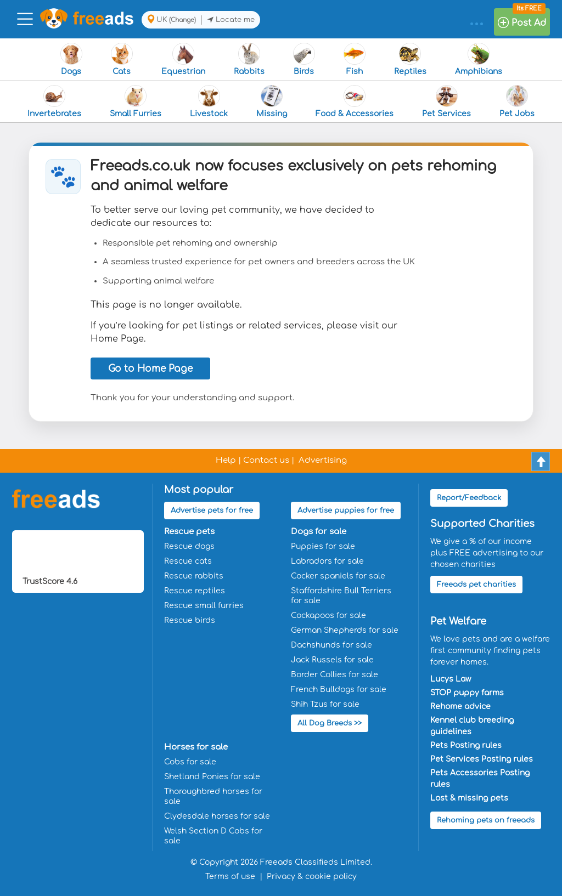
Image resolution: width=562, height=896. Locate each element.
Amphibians (478, 59)
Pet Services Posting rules (481, 759)
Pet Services (446, 101)
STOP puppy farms (467, 693)
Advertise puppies (345, 510)
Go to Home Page (150, 369)
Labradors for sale (327, 561)
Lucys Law (450, 679)
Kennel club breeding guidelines (472, 726)
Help (226, 460)
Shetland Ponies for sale (212, 777)
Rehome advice (460, 706)
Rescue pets (189, 531)
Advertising (323, 460)
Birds (304, 59)
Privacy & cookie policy (312, 876)
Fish (355, 59)
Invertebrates (54, 101)
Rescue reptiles (194, 591)
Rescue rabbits (193, 576)
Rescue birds (189, 620)
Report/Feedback (469, 498)
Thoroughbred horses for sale (213, 796)
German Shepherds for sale (344, 630)
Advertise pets (212, 510)
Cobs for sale (190, 762)
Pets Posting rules (466, 745)
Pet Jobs (517, 101)
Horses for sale (196, 747)
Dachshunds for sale (331, 645)
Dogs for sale (318, 531)
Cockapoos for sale (328, 615)
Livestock (209, 101)
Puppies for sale (323, 546)
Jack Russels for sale (332, 660)
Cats (122, 59)
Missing (271, 101)
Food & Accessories (355, 101)
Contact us (266, 460)
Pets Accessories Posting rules (480, 779)
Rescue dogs (189, 546)
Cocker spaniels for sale (338, 576)
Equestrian (183, 59)
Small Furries (135, 101)
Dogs (71, 59)
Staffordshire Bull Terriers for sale (341, 596)
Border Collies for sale (334, 675)
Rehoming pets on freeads (486, 820)
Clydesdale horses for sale (217, 816)
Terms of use (230, 876)
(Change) (182, 20)
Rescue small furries (204, 606)
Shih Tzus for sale (325, 704)
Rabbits (249, 59)
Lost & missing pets (469, 798)
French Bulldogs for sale (338, 689)
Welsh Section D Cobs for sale (213, 836)
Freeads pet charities (476, 584)
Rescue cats (188, 561)
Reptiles (410, 59)
